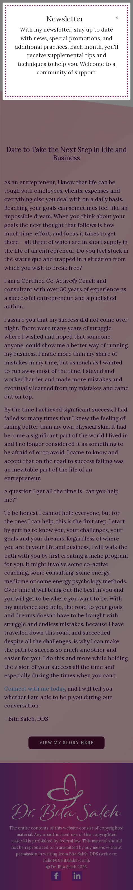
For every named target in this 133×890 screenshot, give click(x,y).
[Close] (116, 18)
